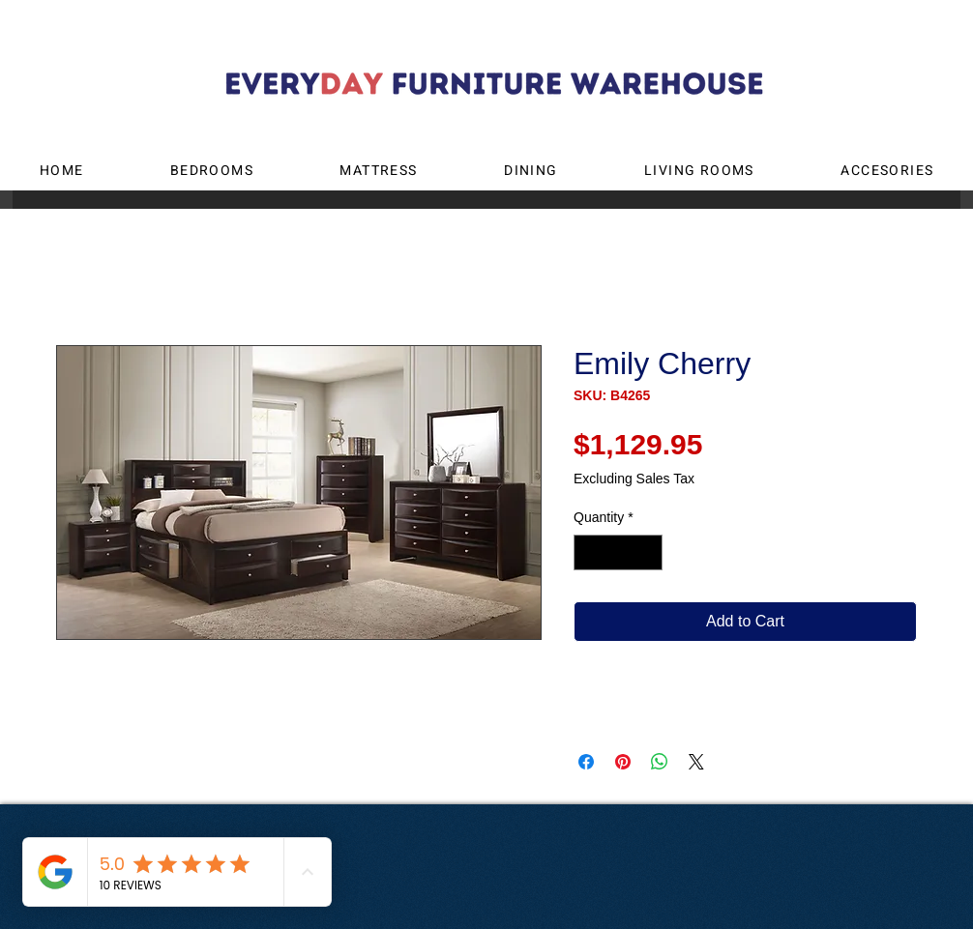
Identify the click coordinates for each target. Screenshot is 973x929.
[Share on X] (696, 761)
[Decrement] (588, 552)
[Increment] (647, 552)
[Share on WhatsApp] (659, 761)
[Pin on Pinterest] (622, 761)
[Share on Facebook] (586, 761)
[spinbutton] (618, 552)
